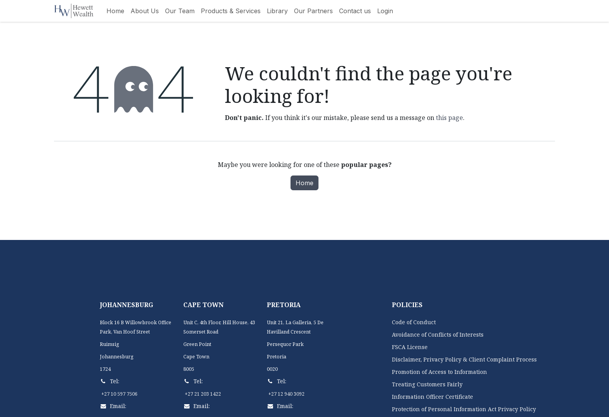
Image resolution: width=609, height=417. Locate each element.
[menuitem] (115, 11)
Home (304, 183)
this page (449, 117)
